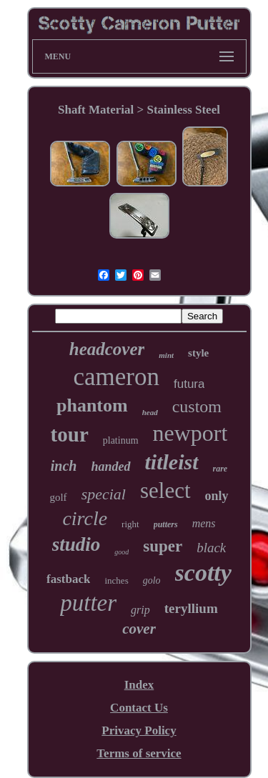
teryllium (191, 608)
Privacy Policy (138, 730)
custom (197, 406)
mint (166, 355)
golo (152, 580)
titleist (172, 462)
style (198, 353)
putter (88, 603)
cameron (116, 377)
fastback (68, 579)
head (150, 412)
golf (57, 497)
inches (116, 580)
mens (204, 523)
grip (140, 610)
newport (190, 433)
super (162, 546)
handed (111, 466)
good (121, 552)
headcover (107, 349)
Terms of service (138, 753)
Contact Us (139, 707)
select (165, 490)
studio (76, 544)
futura (189, 384)
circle (84, 518)
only (217, 496)
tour (70, 434)
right (130, 524)
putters (166, 524)
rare (220, 469)
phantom (92, 405)
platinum (121, 440)
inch (64, 466)
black (211, 547)
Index (139, 685)
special (103, 494)
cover (139, 628)
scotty (203, 572)
